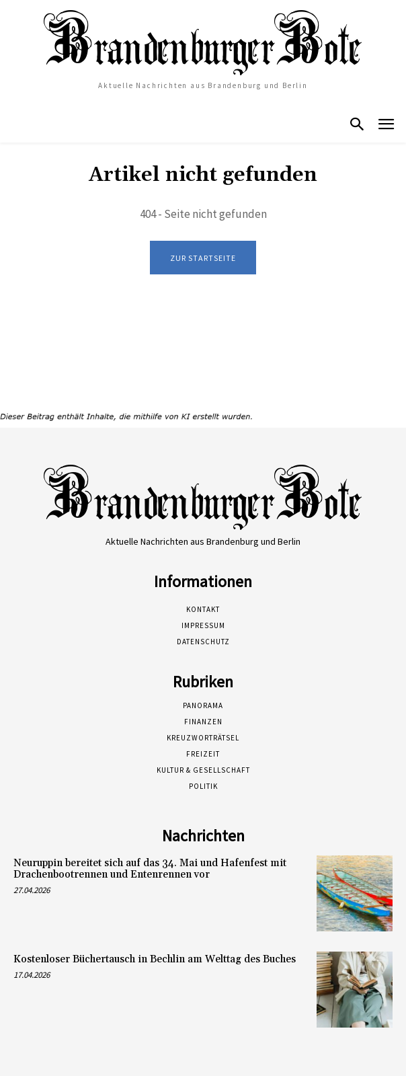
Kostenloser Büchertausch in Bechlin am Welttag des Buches (154, 959)
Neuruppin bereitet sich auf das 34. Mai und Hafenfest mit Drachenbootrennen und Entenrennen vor (149, 869)
